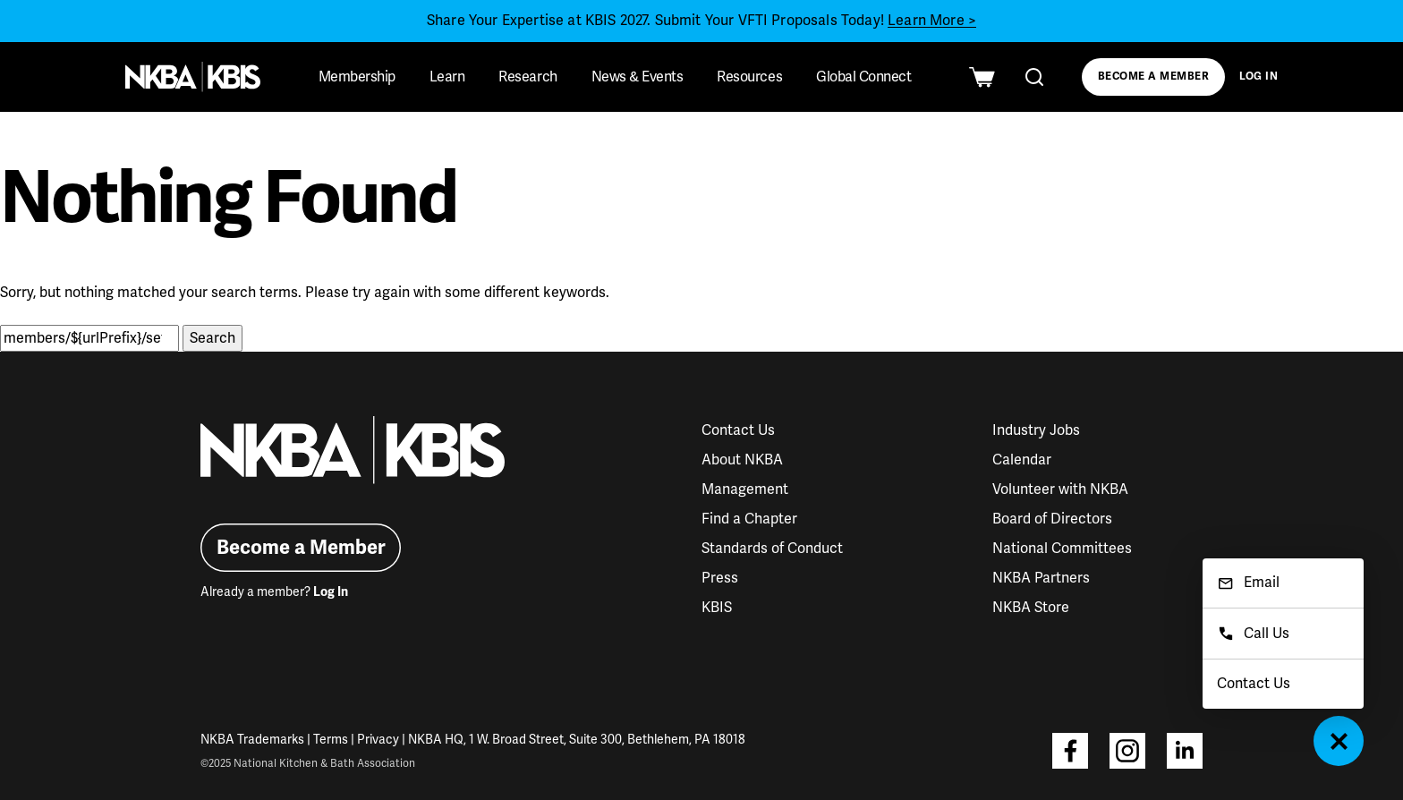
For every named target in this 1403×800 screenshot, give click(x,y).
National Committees (1062, 548)
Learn (447, 77)
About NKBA (742, 460)
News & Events (637, 77)
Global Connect (863, 77)
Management (745, 489)
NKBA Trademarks (252, 739)
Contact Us (738, 430)
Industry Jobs (1036, 430)
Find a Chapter (749, 519)
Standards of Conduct (772, 548)
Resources (749, 77)
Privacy (378, 739)
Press (720, 578)
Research (527, 77)
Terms (330, 739)
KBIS (717, 608)
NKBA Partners (1041, 578)
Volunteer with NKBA (1060, 489)
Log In (1259, 76)
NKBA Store (1030, 608)
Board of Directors (1052, 519)
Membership (357, 77)
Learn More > (932, 21)
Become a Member (1153, 76)
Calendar (1021, 460)
